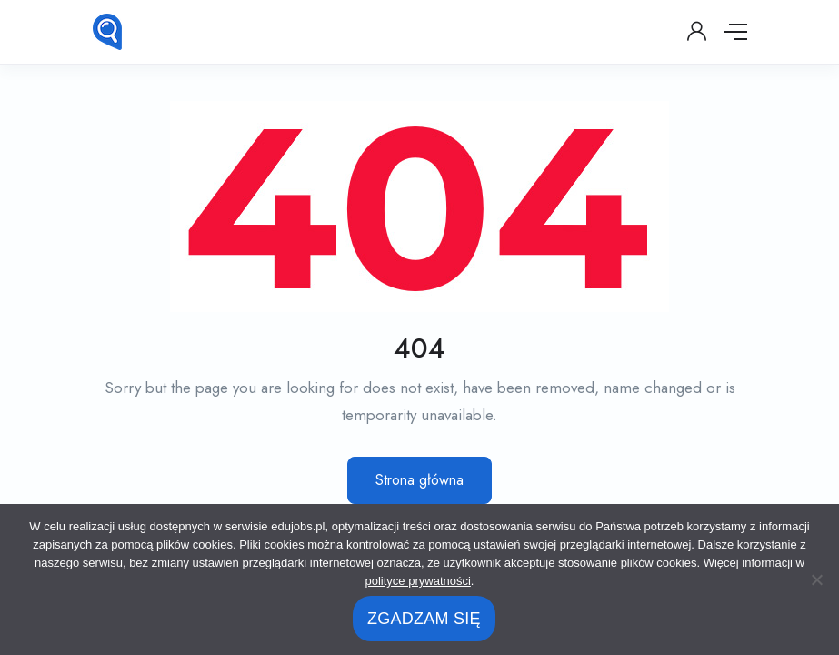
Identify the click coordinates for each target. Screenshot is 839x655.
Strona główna (419, 479)
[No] (816, 579)
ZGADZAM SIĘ (424, 619)
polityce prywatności (418, 581)
